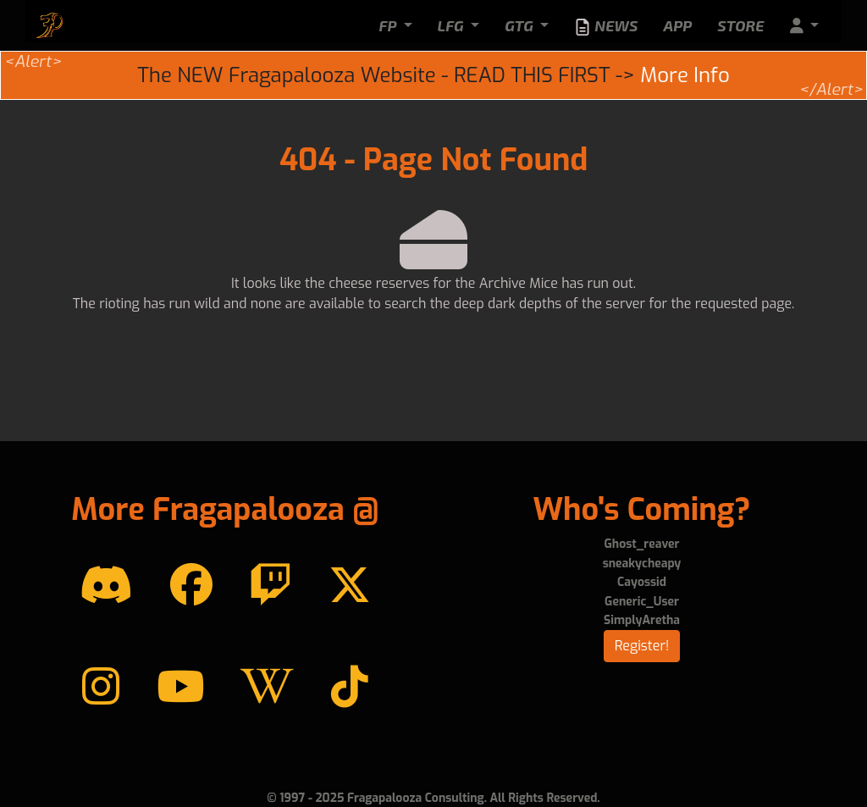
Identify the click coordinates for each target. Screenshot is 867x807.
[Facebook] (191, 586)
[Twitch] (270, 586)
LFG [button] (452, 25)
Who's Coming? (641, 509)
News (606, 26)
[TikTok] (349, 687)
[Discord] (106, 586)
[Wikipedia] (267, 687)
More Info (684, 75)
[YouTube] (180, 687)
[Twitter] (350, 586)
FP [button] (389, 25)
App (677, 25)
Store (740, 25)
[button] (804, 25)
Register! (642, 646)
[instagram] (100, 687)
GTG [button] (521, 25)
